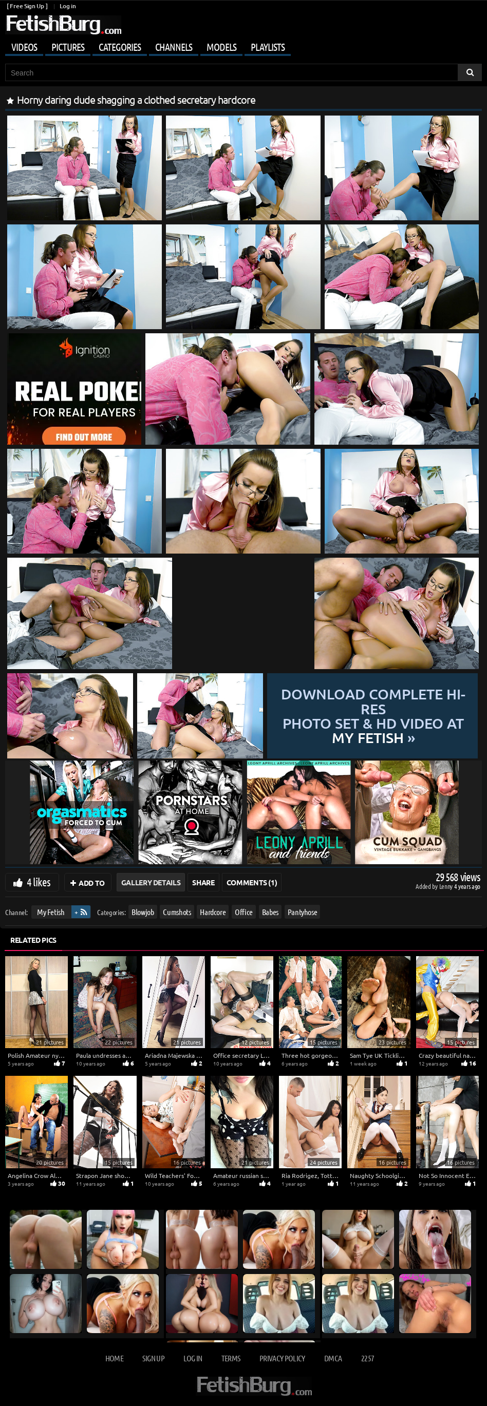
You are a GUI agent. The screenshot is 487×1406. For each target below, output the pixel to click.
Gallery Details (151, 882)
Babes (270, 912)
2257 (367, 1358)
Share (203, 882)
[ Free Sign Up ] (27, 6)
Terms (230, 1358)
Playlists (268, 47)
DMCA (333, 1358)
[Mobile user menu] (243, 45)
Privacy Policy (282, 1358)
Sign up (153, 1358)
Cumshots (177, 912)
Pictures (67, 47)
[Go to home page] (63, 24)
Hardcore (213, 912)
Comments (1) (252, 882)
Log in (68, 6)
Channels (173, 47)
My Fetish (51, 912)
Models (221, 47)
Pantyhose (302, 912)
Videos (24, 47)
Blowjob (143, 912)
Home (114, 1358)
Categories (120, 47)
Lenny (446, 886)
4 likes (38, 881)
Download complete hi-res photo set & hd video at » (373, 716)
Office (244, 912)
